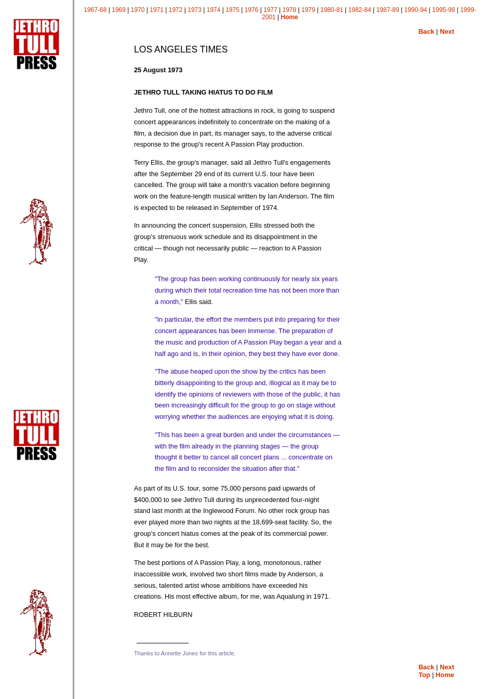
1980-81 (331, 10)
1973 (195, 10)
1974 (214, 10)
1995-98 (443, 10)
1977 (270, 10)
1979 (308, 10)
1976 (252, 10)
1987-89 (387, 10)
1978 (290, 10)
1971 (157, 10)
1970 (138, 10)
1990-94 (415, 10)
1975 (232, 10)
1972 (176, 10)
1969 (119, 10)
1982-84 (360, 10)
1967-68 (95, 10)
